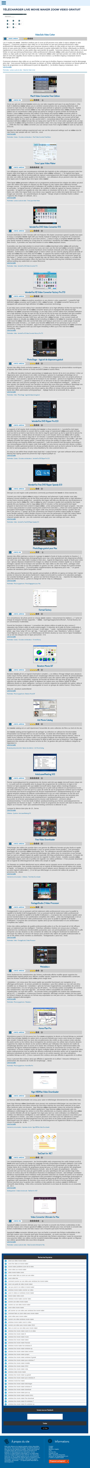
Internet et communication (14, 877)
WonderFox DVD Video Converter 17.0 (45, 227)
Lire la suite (7, 67)
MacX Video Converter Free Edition (45, 96)
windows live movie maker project (18, 1354)
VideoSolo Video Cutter (45, 34)
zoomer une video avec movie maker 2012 (21, 1325)
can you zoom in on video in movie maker (21, 1287)
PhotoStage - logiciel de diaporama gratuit (45, 359)
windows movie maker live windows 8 (20, 1345)
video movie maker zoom (16, 1272)
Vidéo (15, 266)
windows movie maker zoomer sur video (20, 1290)
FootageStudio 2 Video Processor (45, 903)
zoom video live (13, 1278)
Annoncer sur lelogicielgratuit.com (58, 1456)
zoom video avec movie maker (17, 1316)
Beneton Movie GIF (45, 666)
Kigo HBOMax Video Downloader (45, 1092)
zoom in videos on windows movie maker (21, 1293)
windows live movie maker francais (19, 1343)
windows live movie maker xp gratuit (19, 1375)
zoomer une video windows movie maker (21, 1319)
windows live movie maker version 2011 (20, 1395)
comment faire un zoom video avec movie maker (23, 1313)
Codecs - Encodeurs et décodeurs (23, 137)
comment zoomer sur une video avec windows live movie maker (28, 1281)
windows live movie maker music (18, 1337)
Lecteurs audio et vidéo (16, 70)
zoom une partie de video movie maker (20, 1284)
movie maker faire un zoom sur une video (21, 1275)
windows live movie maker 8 (17, 1334)
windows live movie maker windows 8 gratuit (22, 1357)
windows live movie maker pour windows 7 (21, 1360)
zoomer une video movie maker (18, 1302)
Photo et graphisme (19, 583)
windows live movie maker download (19, 1389)
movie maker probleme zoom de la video (21, 1266)
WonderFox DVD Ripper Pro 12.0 (45, 421)
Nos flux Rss (52, 1452)
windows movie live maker (16, 1381)
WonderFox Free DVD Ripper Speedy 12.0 (45, 485)
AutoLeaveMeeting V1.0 (45, 774)
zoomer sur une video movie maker (19, 1305)
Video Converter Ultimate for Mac (45, 1217)
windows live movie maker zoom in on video (22, 1331)
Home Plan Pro (45, 1028)
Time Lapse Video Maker (45, 163)
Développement (11, 1191)
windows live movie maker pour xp (19, 1392)
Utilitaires (9, 813)
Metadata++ (45, 967)
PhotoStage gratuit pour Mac (45, 548)
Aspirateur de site (27, 1127)
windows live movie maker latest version (20, 1351)
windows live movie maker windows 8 (20, 1386)
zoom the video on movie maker (18, 1264)
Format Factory (45, 610)
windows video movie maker (17, 1372)
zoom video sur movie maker (17, 1269)
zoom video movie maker (16, 1307)
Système (15, 813)
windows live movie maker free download (21, 1398)
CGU (50, 1450)
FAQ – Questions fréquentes (57, 1454)
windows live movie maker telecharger (20, 1384)
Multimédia (6, 70)
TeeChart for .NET (45, 1153)
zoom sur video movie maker (17, 1261)
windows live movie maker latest (18, 1340)
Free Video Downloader (45, 839)
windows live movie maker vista (18, 1369)
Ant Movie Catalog (45, 720)
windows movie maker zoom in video (19, 1322)
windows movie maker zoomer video (19, 1299)
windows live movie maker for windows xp (21, 1404)
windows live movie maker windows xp (20, 1348)
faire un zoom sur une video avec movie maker (23, 1328)
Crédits (51, 1447)
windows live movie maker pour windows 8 (21, 1378)
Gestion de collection (28, 748)
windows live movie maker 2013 (18, 1366)
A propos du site (53, 1453)
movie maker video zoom (16, 1296)
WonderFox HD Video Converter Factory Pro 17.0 (45, 292)
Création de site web (21, 1191)
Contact (51, 1446)
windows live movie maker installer (19, 1363)
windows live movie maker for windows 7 (21, 1401)
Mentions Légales (54, 1449)
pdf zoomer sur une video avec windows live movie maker (26, 1310)
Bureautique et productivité (14, 748)
